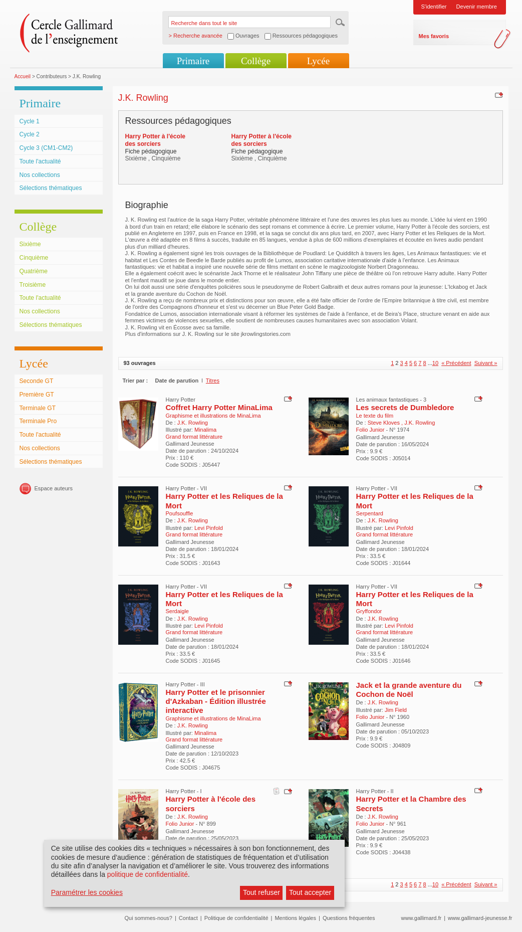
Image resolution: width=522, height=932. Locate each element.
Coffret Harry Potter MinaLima (219, 407)
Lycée (318, 61)
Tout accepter (310, 892)
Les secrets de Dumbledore (405, 407)
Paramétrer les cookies (87, 892)
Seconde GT (37, 381)
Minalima (205, 430)
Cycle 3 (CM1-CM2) (46, 147)
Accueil (23, 76)
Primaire (193, 61)
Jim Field (396, 710)
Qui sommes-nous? (148, 918)
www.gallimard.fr (421, 918)
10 (435, 363)
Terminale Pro (38, 421)
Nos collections (40, 174)
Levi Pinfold (208, 528)
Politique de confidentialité (236, 918)
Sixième (30, 244)
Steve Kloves (384, 423)
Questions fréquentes (349, 918)
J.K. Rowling (192, 423)
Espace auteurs (54, 488)
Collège (256, 61)
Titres (212, 381)
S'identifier (434, 7)
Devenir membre (476, 7)
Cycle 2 (30, 134)
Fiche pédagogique (151, 151)
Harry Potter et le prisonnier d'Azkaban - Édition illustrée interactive (216, 701)
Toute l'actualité (40, 161)
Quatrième (34, 271)
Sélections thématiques (51, 188)
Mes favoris (434, 36)
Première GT (37, 394)
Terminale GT (38, 408)
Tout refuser (261, 892)
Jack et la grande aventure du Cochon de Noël (409, 689)
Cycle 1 (30, 121)
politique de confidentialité (147, 874)
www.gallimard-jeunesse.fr (480, 918)
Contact (188, 918)
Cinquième (34, 257)
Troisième (33, 284)
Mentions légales (295, 918)
